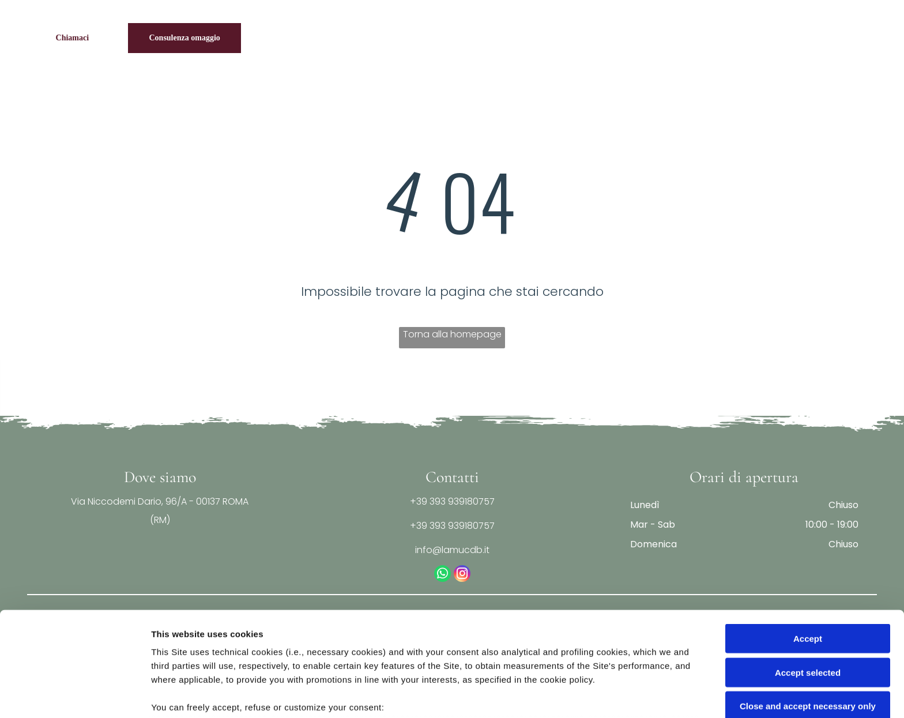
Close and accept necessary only (808, 617)
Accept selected (808, 583)
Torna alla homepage (452, 334)
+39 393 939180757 (452, 501)
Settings (586, 695)
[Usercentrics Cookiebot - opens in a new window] (74, 695)
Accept (807, 549)
